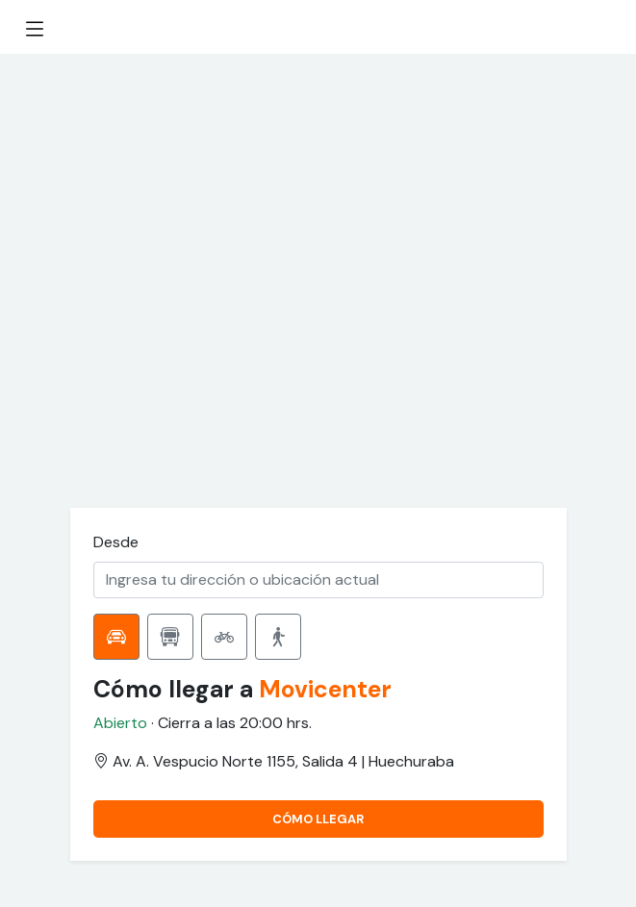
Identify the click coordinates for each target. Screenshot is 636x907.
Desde (116, 542)
